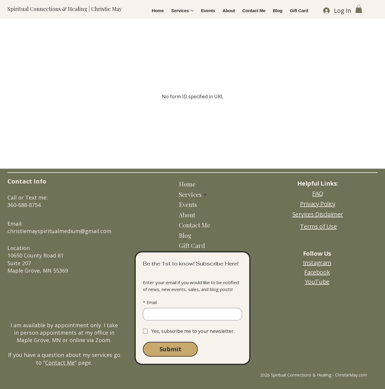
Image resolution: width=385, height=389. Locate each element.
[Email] (190, 314)
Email (150, 303)
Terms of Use (318, 226)
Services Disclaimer (317, 214)
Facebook (317, 272)
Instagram (317, 263)
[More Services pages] (192, 10)
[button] (358, 9)
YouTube (317, 282)
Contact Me (60, 362)
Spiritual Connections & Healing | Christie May (64, 8)
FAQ (317, 193)
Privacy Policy (317, 204)
